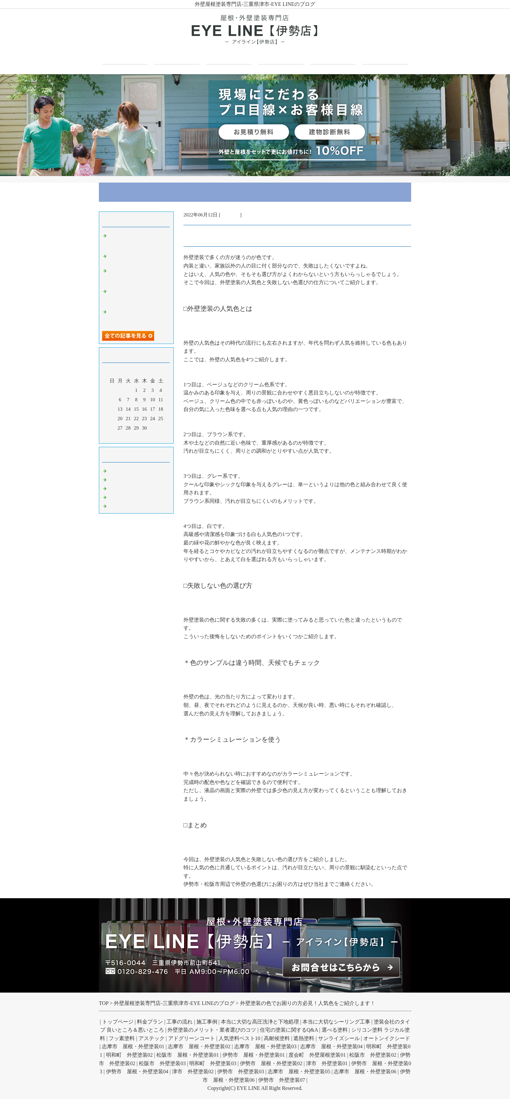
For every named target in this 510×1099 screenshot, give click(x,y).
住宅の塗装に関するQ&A (289, 1030)
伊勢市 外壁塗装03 (240, 1071)
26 (112, 428)
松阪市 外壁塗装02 (372, 1055)
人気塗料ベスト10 (239, 1038)
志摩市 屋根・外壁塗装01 (133, 1046)
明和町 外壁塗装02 (129, 1055)
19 (112, 418)
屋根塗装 (118, 487)
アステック (152, 1038)
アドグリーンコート (191, 1038)
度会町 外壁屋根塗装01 (317, 1055)
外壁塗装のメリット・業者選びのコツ (212, 1030)
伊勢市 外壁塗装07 (281, 1080)
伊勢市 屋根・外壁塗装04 (137, 1071)
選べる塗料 (335, 1030)
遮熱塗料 (303, 1038)
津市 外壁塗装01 (327, 1063)
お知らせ (118, 505)
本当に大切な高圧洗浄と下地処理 (260, 1021)
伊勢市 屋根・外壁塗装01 (253, 1055)
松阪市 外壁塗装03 (162, 1063)
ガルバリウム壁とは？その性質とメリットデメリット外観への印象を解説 (138, 296)
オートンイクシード (386, 1038)
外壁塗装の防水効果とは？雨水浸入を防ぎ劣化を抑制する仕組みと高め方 (138, 240)
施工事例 (281, 56)
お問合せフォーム (385, 56)
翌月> (148, 436)
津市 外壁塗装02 (193, 1071)
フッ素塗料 (122, 1038)
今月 (136, 436)
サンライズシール (339, 1038)
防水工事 (118, 496)
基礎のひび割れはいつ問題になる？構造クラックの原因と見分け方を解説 (138, 275)
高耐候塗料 (277, 1038)
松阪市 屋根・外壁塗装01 (187, 1055)
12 (112, 409)
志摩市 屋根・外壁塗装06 (365, 1071)
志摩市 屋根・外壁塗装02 (199, 1046)
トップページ (124, 56)
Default (116, 470)
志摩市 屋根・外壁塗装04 (331, 1046)
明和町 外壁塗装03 (212, 1063)
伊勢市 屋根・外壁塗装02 (271, 1063)
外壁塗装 (230, 214)
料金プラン (150, 1021)
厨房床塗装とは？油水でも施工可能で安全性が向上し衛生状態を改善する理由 (138, 316)
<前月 (124, 436)
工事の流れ (180, 1021)
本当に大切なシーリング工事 (336, 1021)
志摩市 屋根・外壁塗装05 (299, 1071)
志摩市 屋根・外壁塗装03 (265, 1046)
